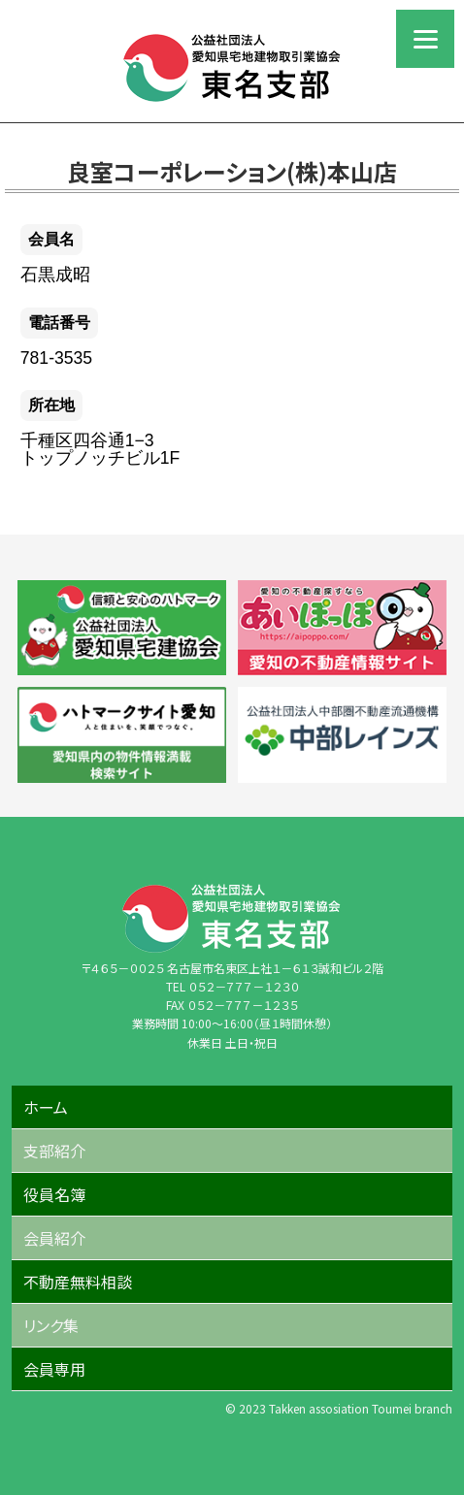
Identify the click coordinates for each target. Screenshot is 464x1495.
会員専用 (54, 1369)
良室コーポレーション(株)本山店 (232, 171)
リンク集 (51, 1325)
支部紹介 (54, 1150)
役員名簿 (54, 1194)
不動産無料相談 (77, 1281)
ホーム (45, 1107)
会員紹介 (54, 1238)
